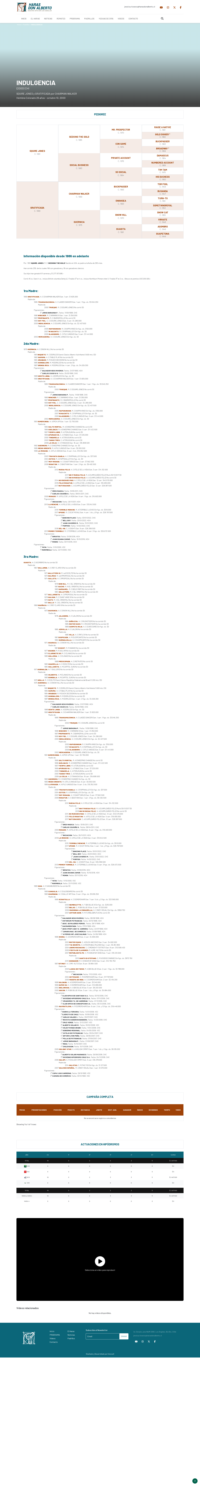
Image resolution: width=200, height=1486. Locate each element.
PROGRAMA (75, 18)
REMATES (61, 18)
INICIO (23, 18)
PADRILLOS (89, 18)
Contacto (54, 1342)
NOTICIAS (48, 18)
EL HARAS (35, 18)
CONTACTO (133, 18)
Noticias (71, 1335)
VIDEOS (121, 18)
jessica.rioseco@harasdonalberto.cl (139, 6)
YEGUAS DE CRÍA (106, 18)
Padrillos (71, 1338)
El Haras (70, 1331)
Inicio (19, 24)
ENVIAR (124, 1336)
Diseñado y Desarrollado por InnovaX (100, 1354)
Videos (52, 1338)
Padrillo (26, 24)
